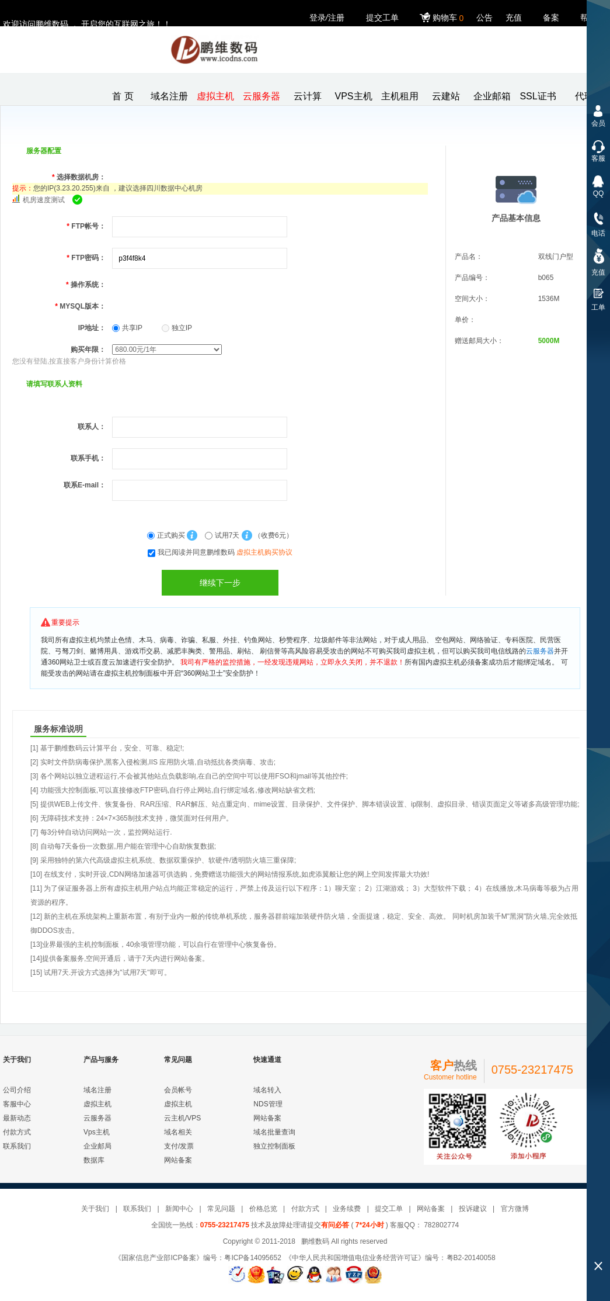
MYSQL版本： (80, 306)
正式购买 (167, 535)
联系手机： (88, 458)
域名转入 (267, 1090)
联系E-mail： (85, 485)
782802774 (440, 1225)
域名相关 (178, 1132)
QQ (598, 193)
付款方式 (17, 1132)
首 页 (122, 96)
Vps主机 (96, 1132)
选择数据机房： (79, 177)
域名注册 (169, 96)
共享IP (127, 328)
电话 (598, 233)
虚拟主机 (215, 96)
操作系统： (86, 285)
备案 (551, 17)
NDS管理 (267, 1104)
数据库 (93, 1160)
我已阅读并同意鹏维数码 (225, 552)
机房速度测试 (44, 200)
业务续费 (347, 1209)
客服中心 (17, 1104)
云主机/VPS (182, 1118)
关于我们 (95, 1209)
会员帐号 (178, 1090)
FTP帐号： (86, 226)
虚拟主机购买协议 (264, 552)
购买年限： (88, 349)
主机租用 (400, 96)
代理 (584, 96)
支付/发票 (179, 1146)
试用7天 (223, 535)
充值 (514, 17)
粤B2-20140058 (471, 1258)
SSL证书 (538, 96)
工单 (598, 307)
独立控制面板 (274, 1146)
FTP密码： (86, 258)
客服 (598, 158)
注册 (336, 17)
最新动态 (17, 1118)
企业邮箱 (492, 96)
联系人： (92, 427)
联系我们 (17, 1146)
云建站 (446, 96)
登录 (317, 17)
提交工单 (382, 17)
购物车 (443, 18)
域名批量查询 (274, 1132)
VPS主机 (353, 96)
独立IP (177, 328)
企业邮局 (97, 1146)
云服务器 (261, 96)
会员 (598, 123)
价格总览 (263, 1209)
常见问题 (221, 1209)
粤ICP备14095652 (252, 1258)
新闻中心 (179, 1209)
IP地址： (92, 328)
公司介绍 (17, 1090)
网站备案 (178, 1160)
